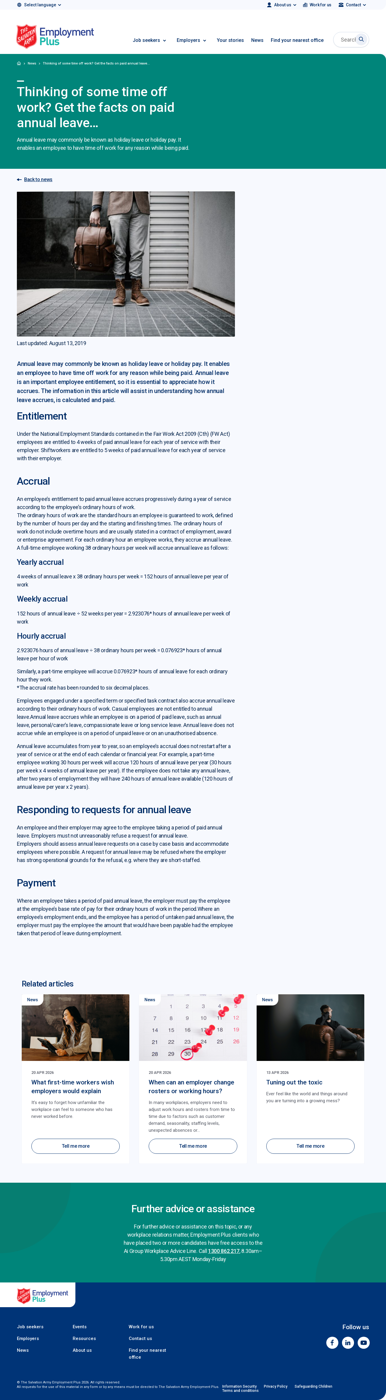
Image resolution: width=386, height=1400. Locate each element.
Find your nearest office (297, 40)
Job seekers (146, 40)
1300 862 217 (223, 1251)
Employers (188, 40)
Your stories (230, 40)
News (257, 40)
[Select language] (39, 4)
